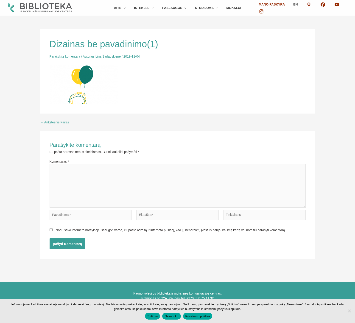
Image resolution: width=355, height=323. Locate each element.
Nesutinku (171, 316)
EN (302, 8)
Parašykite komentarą (65, 56)
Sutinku (152, 316)
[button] (127, 8)
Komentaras (59, 161)
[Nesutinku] (349, 311)
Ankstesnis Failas (54, 122)
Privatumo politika (197, 316)
